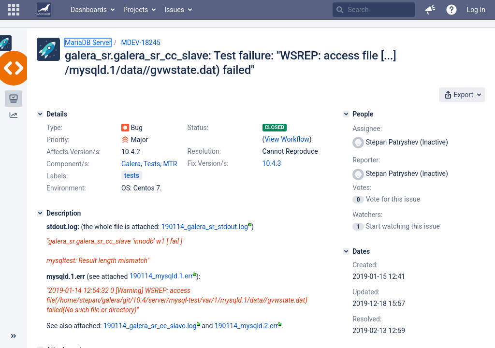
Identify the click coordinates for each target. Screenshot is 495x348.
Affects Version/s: (73, 152)
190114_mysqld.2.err (248, 326)
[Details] (40, 114)
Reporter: (366, 160)
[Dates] (346, 251)
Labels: (57, 176)
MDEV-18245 (140, 42)
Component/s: (67, 164)
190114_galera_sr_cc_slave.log (151, 326)
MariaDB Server (88, 42)
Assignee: (367, 128)
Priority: (58, 140)
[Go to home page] (44, 9)
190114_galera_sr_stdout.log (206, 227)
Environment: (66, 188)
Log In (476, 10)
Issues (174, 10)
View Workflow (287, 139)
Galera (131, 164)
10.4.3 (271, 163)
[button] (13, 9)
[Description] (40, 213)
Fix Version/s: (208, 163)
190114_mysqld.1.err (163, 276)
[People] (346, 114)
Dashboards (89, 10)
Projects (135, 10)
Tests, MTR (160, 164)
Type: (54, 127)
